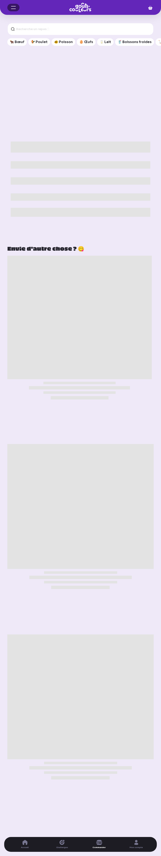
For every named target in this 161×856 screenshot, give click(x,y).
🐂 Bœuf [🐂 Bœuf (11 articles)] (17, 42)
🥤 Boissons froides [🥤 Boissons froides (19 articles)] (135, 42)
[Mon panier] (149, 7)
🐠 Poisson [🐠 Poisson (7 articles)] (63, 42)
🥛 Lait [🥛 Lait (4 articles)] (105, 42)
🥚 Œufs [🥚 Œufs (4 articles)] (86, 42)
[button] (13, 7)
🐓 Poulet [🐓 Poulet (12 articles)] (39, 42)
